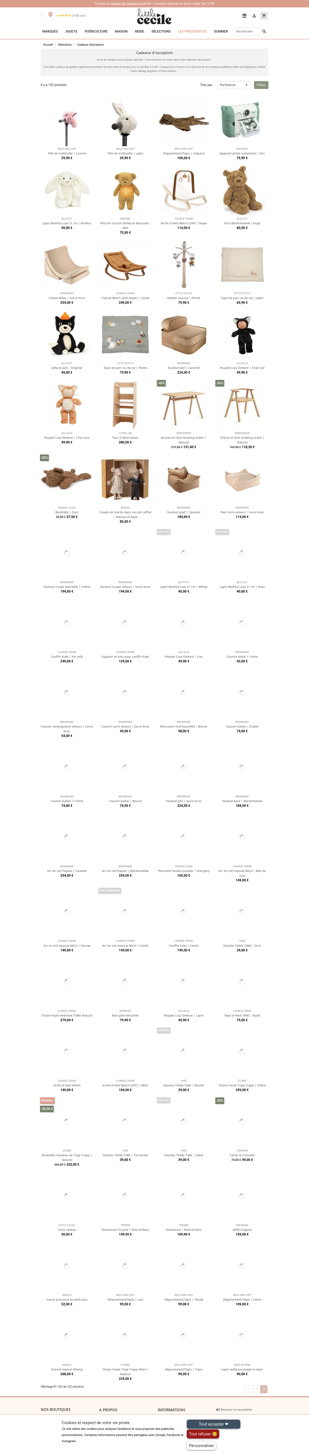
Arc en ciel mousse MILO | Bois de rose (242, 871)
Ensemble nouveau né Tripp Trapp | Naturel (67, 1155)
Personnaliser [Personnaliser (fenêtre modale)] (201, 1445)
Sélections (161, 31)
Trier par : (207, 85)
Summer (221, 31)
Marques (50, 31)
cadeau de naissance (125, 4)
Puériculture (96, 31)
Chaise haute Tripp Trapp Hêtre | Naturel (125, 1369)
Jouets (71, 31)
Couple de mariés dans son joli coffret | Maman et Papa (125, 512)
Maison (121, 31)
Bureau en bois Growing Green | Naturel (183, 437)
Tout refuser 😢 (203, 1433)
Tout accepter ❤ (213, 1424)
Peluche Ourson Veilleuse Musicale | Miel (125, 223)
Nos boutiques (56, 1409)
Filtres (261, 85)
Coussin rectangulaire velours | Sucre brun (67, 726)
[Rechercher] (247, 31)
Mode (139, 31)
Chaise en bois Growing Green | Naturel (242, 437)
